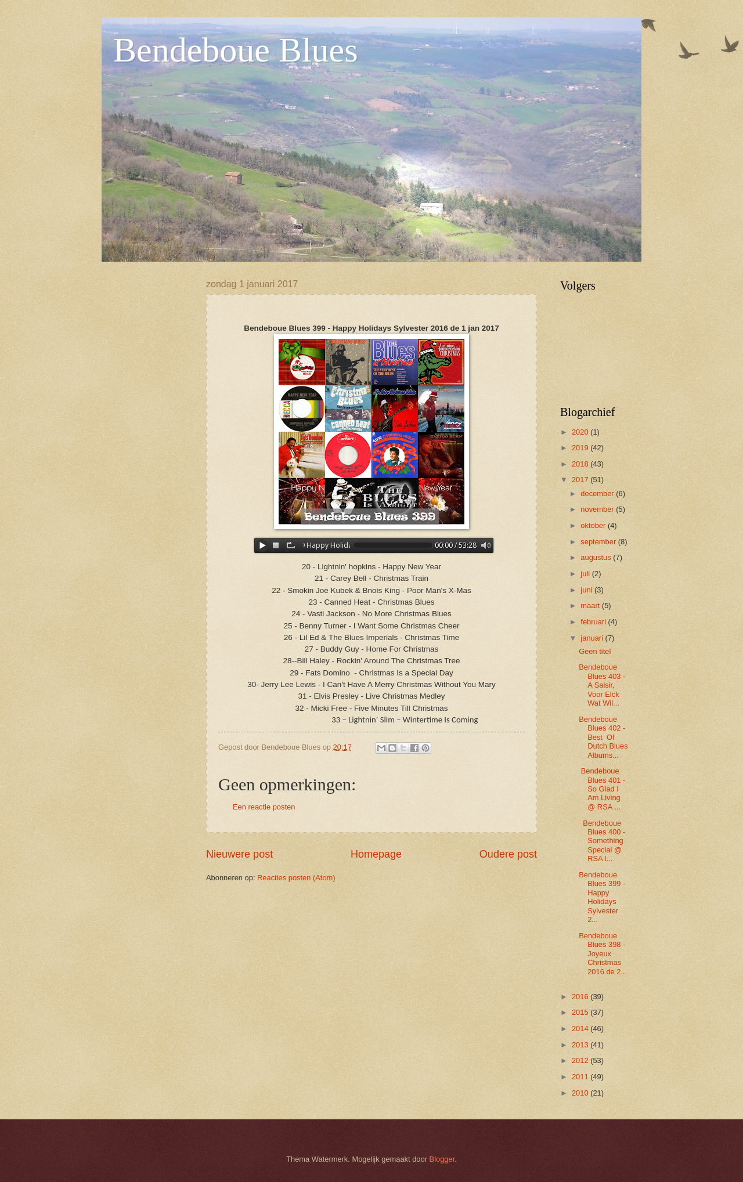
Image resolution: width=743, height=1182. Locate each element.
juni (587, 589)
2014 (581, 1028)
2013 (581, 1044)
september (599, 541)
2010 (581, 1093)
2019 (581, 447)
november (598, 509)
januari (592, 638)
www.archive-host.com (371, 545)
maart (591, 605)
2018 (581, 464)
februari (594, 621)
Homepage (376, 854)
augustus (596, 557)
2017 (581, 479)
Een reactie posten (264, 807)
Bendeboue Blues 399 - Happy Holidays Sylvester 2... (602, 897)
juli (585, 573)
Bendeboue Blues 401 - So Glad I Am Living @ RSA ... (602, 789)
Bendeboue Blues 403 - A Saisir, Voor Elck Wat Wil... (602, 685)
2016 (581, 996)
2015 (581, 1012)
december (598, 493)
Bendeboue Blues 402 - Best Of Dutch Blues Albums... (603, 737)
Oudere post (508, 854)
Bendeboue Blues (235, 50)
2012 (581, 1060)
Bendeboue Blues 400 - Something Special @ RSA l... (602, 841)
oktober (594, 525)
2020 (581, 432)
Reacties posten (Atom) (296, 877)
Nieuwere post (239, 854)
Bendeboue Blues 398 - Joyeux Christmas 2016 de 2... (603, 953)
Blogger (442, 1159)
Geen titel (595, 651)
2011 (581, 1076)
